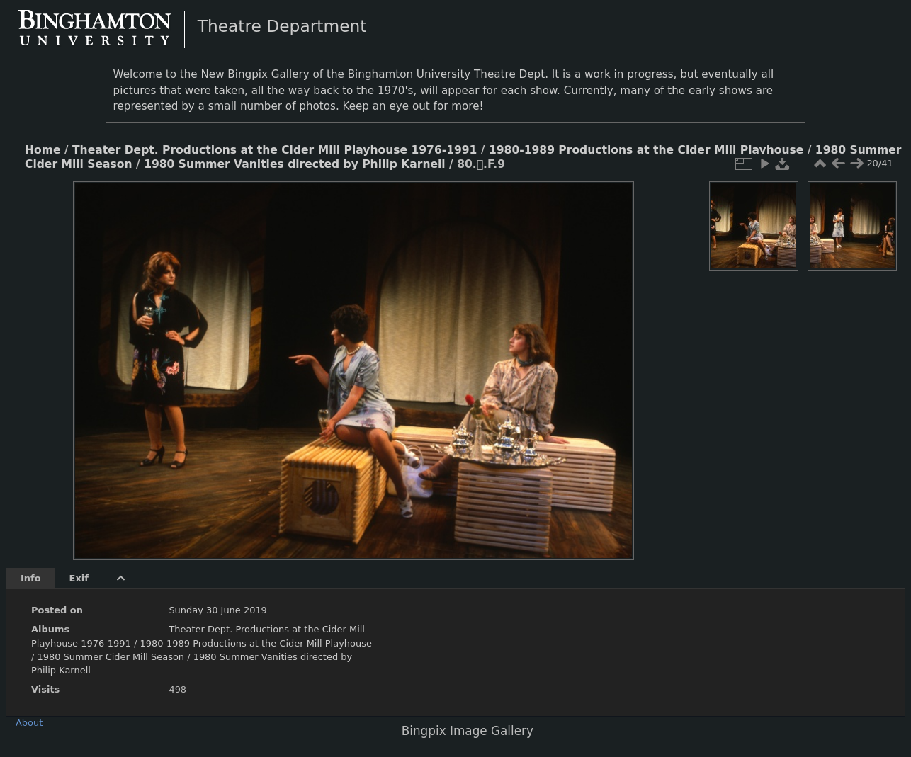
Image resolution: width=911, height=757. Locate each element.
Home (42, 150)
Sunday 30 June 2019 (217, 610)
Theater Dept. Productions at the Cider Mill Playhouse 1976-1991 (274, 150)
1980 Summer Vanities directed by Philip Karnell (295, 164)
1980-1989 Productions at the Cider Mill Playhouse (646, 150)
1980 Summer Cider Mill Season (110, 656)
